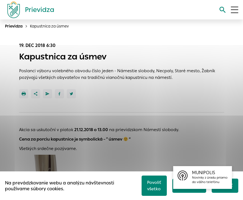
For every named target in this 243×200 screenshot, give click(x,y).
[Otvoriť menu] (234, 10)
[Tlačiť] (23, 93)
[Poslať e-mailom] (47, 93)
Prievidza (14, 26)
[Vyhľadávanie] (222, 10)
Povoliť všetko (154, 185)
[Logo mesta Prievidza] (28, 9)
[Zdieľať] (35, 93)
